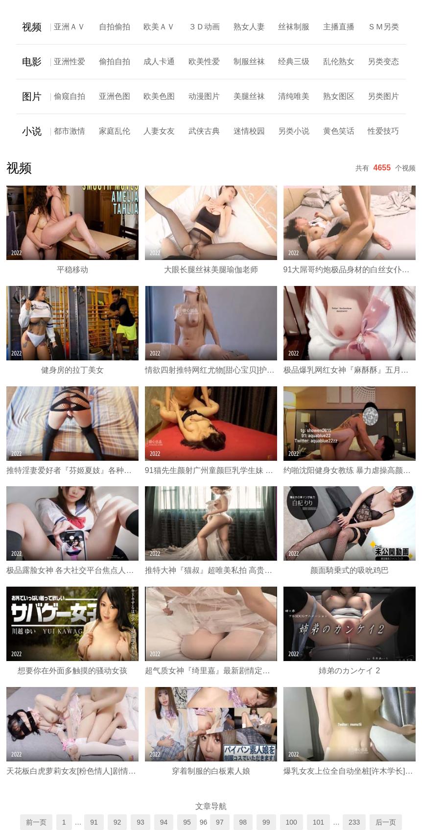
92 (117, 822)
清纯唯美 (293, 96)
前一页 (36, 822)
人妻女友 (159, 131)
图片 (32, 96)
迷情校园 (249, 131)
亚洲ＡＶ (69, 27)
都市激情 (69, 131)
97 (220, 822)
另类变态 (383, 61)
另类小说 (293, 131)
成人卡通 (159, 61)
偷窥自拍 (69, 96)
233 (354, 822)
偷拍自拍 (114, 61)
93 (140, 822)
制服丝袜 (249, 61)
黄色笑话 (338, 131)
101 (318, 822)
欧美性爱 (204, 61)
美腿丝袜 (249, 96)
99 (266, 822)
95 (187, 822)
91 (94, 822)
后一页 (385, 822)
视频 (32, 27)
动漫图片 (204, 96)
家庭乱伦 (114, 131)
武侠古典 (204, 131)
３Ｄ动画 (204, 27)
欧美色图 (159, 96)
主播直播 (338, 27)
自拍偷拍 (114, 27)
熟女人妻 (249, 27)
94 (164, 822)
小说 (32, 131)
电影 (32, 61)
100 (291, 822)
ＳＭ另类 (383, 27)
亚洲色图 (114, 96)
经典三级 (293, 61)
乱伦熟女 (338, 61)
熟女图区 (338, 96)
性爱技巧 (383, 131)
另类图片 (383, 96)
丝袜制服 (293, 27)
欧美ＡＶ (159, 27)
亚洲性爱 (69, 61)
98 (243, 822)
